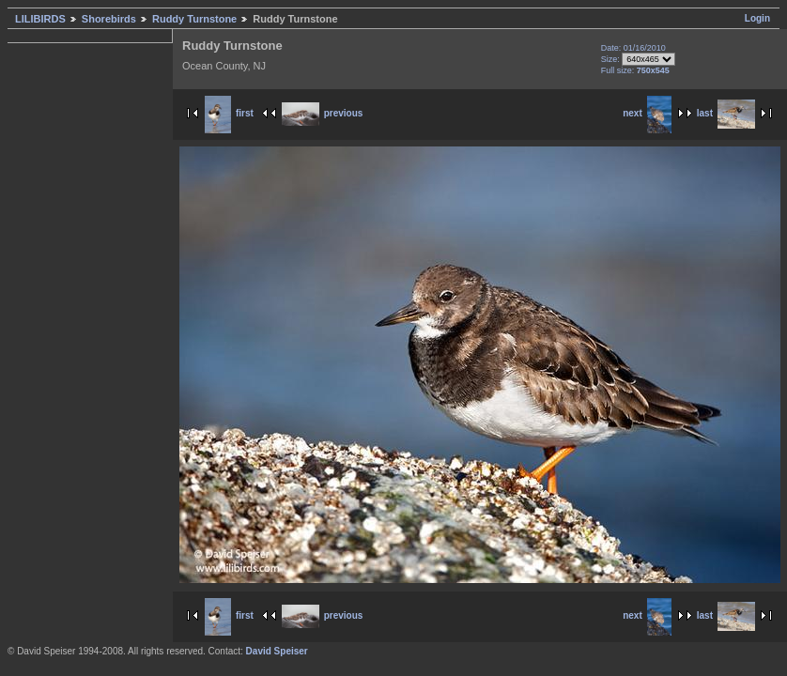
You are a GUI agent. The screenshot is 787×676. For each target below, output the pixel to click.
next (647, 113)
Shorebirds (109, 18)
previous (322, 113)
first (229, 113)
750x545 (653, 70)
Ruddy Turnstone (194, 18)
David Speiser (277, 651)
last (726, 113)
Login (757, 18)
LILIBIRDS (40, 18)
